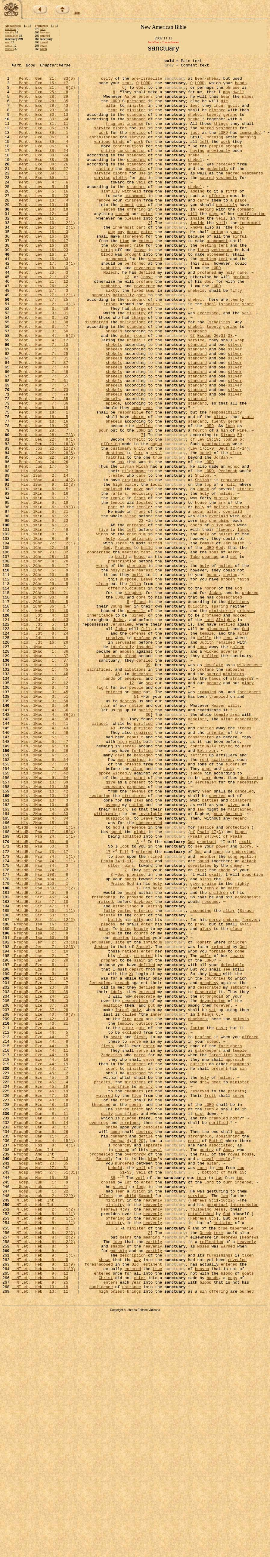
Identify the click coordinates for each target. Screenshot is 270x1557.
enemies (133, 802)
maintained (239, 959)
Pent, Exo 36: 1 (40, 146)
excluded (131, 1226)
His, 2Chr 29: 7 (40, 693)
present (137, 926)
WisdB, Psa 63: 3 (40, 1003)
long (230, 498)
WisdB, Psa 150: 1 (40, 1047)
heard (130, 1058)
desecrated (246, 850)
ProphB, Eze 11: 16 (40, 1161)
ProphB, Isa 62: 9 (40, 1107)
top (207, 569)
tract (126, 1307)
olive (217, 617)
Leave (147, 682)
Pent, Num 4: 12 (40, 395)
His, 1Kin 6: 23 (40, 612)
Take (195, 655)
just (195, 146)
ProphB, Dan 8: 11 (40, 1323)
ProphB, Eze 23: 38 (40, 1172)
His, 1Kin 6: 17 (40, 585)
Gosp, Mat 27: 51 (40, 1388)
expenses (136, 931)
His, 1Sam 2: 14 (40, 558)
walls (135, 877)
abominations (216, 520)
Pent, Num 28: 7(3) (43, 509)
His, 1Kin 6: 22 (40, 607)
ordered (250, 699)
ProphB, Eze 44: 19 (40, 1264)
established (126, 1074)
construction (131, 168)
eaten (109, 239)
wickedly (122, 915)
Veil (141, 1394)
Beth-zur (206, 888)
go (119, 839)
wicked (211, 769)
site (119, 1118)
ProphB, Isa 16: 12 (40, 1096)
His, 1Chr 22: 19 (40, 645)
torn (206, 921)
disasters (240, 948)
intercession (244, 1432)
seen (119, 1416)
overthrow (135, 1372)
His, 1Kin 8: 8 (40, 634)
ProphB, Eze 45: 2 (40, 1275)
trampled (206, 818)
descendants (248, 1063)
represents (232, 563)
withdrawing (107, 964)
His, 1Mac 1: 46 (40, 796)
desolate (213, 785)
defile (204, 753)
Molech (110, 314)
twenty (214, 125)
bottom (209, 1394)
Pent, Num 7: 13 (40, 401)
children (218, 1058)
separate (152, 1361)
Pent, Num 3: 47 (40, 379)
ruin (105, 834)
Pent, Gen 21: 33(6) (43, 82)
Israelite (229, 352)
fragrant (115, 136)
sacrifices (98, 791)
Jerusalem (233, 639)
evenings (98, 1334)
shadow (117, 1482)
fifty (236, 336)
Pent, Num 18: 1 (40, 482)
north (194, 1356)
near (148, 477)
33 (230, 390)
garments (239, 1264)
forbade (217, 1128)
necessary (247, 926)
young (236, 266)
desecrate (142, 796)
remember (206, 1015)
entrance (136, 617)
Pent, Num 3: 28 (40, 358)
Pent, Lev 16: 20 (40, 282)
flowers (224, 623)
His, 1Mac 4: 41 (40, 856)
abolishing (228, 1350)
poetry (207, 1367)
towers (237, 1134)
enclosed (112, 574)
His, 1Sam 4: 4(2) (43, 563)
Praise (117, 1047)
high (117, 569)
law (205, 303)
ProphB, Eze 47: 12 (40, 1302)
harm (246, 883)
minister (136, 114)
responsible (130, 482)
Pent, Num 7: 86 (40, 471)
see (149, 807)
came (141, 558)
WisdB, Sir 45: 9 (40, 1058)
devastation (212, 1188)
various (102, 157)
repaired (143, 866)
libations (135, 791)
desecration (135, 1188)
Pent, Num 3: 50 (40, 385)
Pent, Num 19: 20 (40, 498)
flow (136, 1302)
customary (121, 525)
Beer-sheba (207, 82)
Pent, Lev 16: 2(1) (43, 255)
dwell (238, 98)
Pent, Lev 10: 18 (40, 233)
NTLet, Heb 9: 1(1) (43, 1493)
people (216, 163)
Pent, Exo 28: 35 (40, 109)
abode (224, 1031)
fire (199, 1031)
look (124, 1003)
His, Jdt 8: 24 (40, 747)
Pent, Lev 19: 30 (40, 309)
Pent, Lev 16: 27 (40, 293)
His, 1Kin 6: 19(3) (43, 596)
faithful (115, 536)
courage (210, 655)
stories (245, 574)
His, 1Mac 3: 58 (40, 829)
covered (217, 942)
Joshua (230, 515)
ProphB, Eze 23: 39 (40, 1177)
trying (226, 883)
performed (135, 303)
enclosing (142, 580)
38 (122, 850)
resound (210, 1069)
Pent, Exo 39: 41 (40, 201)
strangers (240, 802)
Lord (209, 731)
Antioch (233, 964)
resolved (115, 753)
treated (116, 558)
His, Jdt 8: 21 (40, 742)
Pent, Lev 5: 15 (40, 211)
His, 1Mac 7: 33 (40, 904)
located (144, 590)
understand (244, 1009)
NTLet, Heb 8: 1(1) (43, 1443)
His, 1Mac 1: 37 (40, 774)
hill (230, 569)
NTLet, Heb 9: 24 (40, 1520)
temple (117, 585)
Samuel (143, 1123)
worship (118, 1488)
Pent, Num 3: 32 (40, 368)
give (110, 926)
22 (230, 1427)
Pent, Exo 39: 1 (40, 195)
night (140, 986)
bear (225, 103)
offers (106, 1422)
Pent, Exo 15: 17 (40, 87)
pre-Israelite (147, 82)
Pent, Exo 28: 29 (40, 103)
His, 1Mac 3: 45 (40, 818)
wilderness (249, 785)
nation (136, 834)
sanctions (10, 29)
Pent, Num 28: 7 (40, 504)
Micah (142, 547)
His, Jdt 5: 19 (40, 737)
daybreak (143, 1069)
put (151, 1193)
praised (104, 1069)
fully (109, 1080)
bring (217, 266)
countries (214, 1161)
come (136, 477)
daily (107, 1323)
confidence (101, 1531)
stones (244, 861)
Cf (192, 390)
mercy (215, 1091)
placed (129, 1329)
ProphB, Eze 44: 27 (40, 1269)
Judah (215, 699)
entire (108, 168)
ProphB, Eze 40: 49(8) (43, 1204)
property (101, 341)
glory (248, 807)
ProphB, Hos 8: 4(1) (43, 1361)
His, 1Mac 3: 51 (40, 823)
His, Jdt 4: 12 (40, 726)
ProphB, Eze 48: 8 (40, 1307)
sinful (239, 271)
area (235, 845)
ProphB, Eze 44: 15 (40, 1253)
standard (136, 125)
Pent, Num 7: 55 (40, 439)
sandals (9, 49)
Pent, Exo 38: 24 (40, 168)
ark (222, 590)
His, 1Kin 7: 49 (40, 623)
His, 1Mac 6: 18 (40, 883)
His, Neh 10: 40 (40, 720)
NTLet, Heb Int (40, 1427)
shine (111, 1340)
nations (130, 1128)
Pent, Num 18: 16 (40, 493)
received (225, 184)
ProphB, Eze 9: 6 (40, 1156)
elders (232, 904)
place (241, 228)
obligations (133, 374)
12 (127, 320)
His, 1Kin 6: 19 (40, 590)
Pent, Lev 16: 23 (40, 287)
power (222, 1003)
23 (140, 612)
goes (141, 341)
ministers (233, 796)
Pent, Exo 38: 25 (40, 179)
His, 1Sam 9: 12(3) (43, 569)
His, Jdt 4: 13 (40, 731)
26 (216, 390)
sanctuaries (11, 35)
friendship (103, 1063)
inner (126, 921)
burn (227, 1405)
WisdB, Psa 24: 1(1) (43, 991)
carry (203, 228)
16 (122, 1399)
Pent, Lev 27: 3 (40, 336)
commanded (250, 146)
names (248, 103)
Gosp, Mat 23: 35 (40, 1383)
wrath (43, 49)
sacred (207, 141)
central (154, 352)
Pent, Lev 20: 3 (40, 314)
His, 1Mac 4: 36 (40, 839)
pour (103, 504)
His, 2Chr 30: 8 (40, 704)
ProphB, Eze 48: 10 (40, 1312)
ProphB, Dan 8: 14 (40, 1334)
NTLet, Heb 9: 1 (40, 1488)
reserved (239, 596)
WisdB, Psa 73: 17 (40, 1009)
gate (141, 1220)
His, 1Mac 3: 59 (40, 834)
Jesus (219, 1438)
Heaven (218, 834)
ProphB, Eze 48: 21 (40, 1318)
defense (137, 747)
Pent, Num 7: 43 (40, 428)
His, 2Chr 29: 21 (40, 699)
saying (230, 677)
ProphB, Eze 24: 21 (40, 1183)
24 (206, 991)
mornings (129, 1334)
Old (135, 1504)
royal (156, 1367)
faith (243, 682)
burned (247, 1536)
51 (136, 823)
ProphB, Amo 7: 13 (40, 1377)
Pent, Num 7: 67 (40, 450)
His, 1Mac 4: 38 (40, 850)
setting (198, 894)
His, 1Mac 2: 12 (40, 807)
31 (223, 390)
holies (226, 580)
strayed (243, 1253)
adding (197, 217)
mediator (223, 1454)
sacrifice (118, 1291)
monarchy (122, 1361)
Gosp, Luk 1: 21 (40, 1411)
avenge (113, 953)
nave (138, 574)
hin (224, 504)
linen (203, 287)
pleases (133, 249)
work (103, 146)
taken (248, 1493)
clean (102, 688)
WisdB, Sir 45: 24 (40, 1063)
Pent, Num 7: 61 (40, 444)
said (227, 910)
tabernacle (241, 1460)
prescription (122, 661)
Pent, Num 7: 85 (40, 466)
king (152, 1377)
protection (237, 980)
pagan (156, 520)
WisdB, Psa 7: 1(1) (43, 980)
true (157, 536)
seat (127, 87)
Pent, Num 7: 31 (40, 417)
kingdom (133, 699)
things (221, 136)
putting (198, 1264)
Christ (106, 1520)
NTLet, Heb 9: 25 (40, 1525)
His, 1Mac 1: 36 (40, 769)
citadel (100, 856)
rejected (220, 1123)
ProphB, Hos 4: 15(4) (43, 1356)
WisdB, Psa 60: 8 (40, 997)
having (197, 168)
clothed (217, 119)
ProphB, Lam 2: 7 (40, 1134)
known (196, 260)
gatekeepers (208, 1248)
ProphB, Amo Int (40, 1367)
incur (219, 114)
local (156, 569)
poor (42, 29)
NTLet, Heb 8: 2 (40, 1460)
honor (213, 677)
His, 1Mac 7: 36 (40, 910)
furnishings (220, 1493)
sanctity (9, 32)
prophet (109, 1139)
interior (216, 866)
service (102, 141)
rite (138, 282)
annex (203, 574)
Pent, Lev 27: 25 (40, 347)
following (200, 1438)
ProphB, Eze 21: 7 (40, 1166)
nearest (144, 672)
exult (245, 997)
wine (242, 504)
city (138, 1091)
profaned (206, 314)
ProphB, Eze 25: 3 (40, 1188)
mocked (240, 726)
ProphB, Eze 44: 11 (40, 1248)
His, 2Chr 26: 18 (40, 682)
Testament (151, 1504)
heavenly (152, 1427)
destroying (251, 921)
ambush (127, 769)
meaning (151, 1471)
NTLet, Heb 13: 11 (40, 1536)
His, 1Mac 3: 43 (40, 812)
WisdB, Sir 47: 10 (40, 1069)
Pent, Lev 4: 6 (40, 206)
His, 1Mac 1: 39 (40, 785)
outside (144, 1215)
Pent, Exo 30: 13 (40, 125)
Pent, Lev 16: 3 (40, 266)
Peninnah (228, 552)
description (133, 1493)
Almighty (225, 731)
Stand (140, 709)
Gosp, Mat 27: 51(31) (44, 1394)
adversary (231, 769)
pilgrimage (134, 552)
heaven (202, 1509)
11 (129, 1020)
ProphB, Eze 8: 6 (40, 1150)
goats (248, 1515)
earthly (154, 1477)
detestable (232, 1145)
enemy (236, 1026)
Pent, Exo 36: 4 (40, 157)
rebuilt (135, 872)
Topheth (203, 1118)
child (130, 1422)
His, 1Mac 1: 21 (40, 764)
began (43, 45)
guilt (234, 114)
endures (231, 1091)
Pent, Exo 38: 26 (40, 184)
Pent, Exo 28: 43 (40, 114)
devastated (199, 1026)
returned (45, 35)
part (141, 233)
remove (103, 228)
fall (145, 742)
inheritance (100, 726)
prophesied (101, 1372)
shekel (195, 125)
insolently (122, 764)
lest (195, 114)
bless (205, 1042)
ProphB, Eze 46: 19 (40, 1296)
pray (199, 1096)
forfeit (135, 515)
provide (135, 1063)
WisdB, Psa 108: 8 (40, 1036)
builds (115, 1091)
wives (234, 953)
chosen (108, 1405)
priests (245, 720)
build (147, 645)
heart (116, 1231)
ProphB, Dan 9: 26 (40, 1345)
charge (139, 358)
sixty (111, 336)
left (204, 157)
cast (199, 1323)
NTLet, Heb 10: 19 (40, 1531)
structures (134, 942)
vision (139, 1416)
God (139, 92)
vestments (226, 141)
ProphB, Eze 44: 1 (40, 1220)
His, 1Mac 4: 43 (40, 861)
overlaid (232, 601)
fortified (142, 888)
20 (141, 1356)
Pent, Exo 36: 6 (40, 163)
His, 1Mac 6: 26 (40, 888)
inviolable (150, 964)
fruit (210, 1302)
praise (209, 1047)
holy (239, 260)
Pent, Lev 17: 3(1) (43, 303)
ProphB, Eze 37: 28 (40, 1199)
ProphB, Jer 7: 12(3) (43, 1123)
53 (129, 1394)
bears (126, 1471)
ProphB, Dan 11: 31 (40, 1350)
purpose (128, 682)
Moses (203, 1482)
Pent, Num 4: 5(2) (43, 390)
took (201, 764)
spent (116, 986)
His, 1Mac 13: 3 (40, 948)
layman (127, 547)
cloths (120, 141)
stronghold (211, 1183)
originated (134, 563)
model (205, 531)
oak (120, 542)
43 (112, 861)
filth (135, 688)
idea (117, 1477)
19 (209, 515)
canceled (244, 937)
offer (114, 693)
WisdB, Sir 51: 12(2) (43, 1091)
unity (140, 525)
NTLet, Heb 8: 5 (40, 1482)
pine (103, 1101)
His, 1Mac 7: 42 (40, 915)
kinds (119, 157)
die (224, 109)
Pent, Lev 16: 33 (40, 298)
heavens (45, 32)
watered (104, 1302)
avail (245, 1096)
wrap (239, 395)
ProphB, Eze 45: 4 (40, 1285)
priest (117, 1536)
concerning (98, 650)
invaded (144, 764)
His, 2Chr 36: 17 (40, 715)
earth (234, 1053)
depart (136, 1150)
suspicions (117, 969)
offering (218, 222)
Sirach (228, 509)
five (103, 623)
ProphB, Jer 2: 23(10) (44, 1118)
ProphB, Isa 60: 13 (40, 1101)
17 (202, 525)
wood (230, 617)
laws (138, 948)
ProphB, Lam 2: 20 (40, 1139)
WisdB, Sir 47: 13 (40, 1074)
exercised (207, 363)
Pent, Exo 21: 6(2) (43, 92)
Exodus (204, 390)
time (124, 276)
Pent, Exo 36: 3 (40, 152)
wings (102, 628)
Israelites (218, 374)
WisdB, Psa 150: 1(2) (43, 1053)
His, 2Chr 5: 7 (40, 666)
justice (205, 980)
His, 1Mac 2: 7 (40, 802)
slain (140, 1139)
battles (210, 948)
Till (124, 1009)
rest (204, 899)
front (243, 249)
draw (204, 1285)
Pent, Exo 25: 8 (40, 98)
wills (234, 834)
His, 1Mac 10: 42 (40, 937)
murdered (124, 1383)
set (233, 655)
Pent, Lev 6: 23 (40, 222)
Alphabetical (13, 25)
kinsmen (133, 228)
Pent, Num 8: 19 (40, 477)
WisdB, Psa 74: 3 (40, 1026)
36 (148, 845)
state (248, 352)
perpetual (217, 1432)
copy (232, 1520)
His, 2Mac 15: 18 (40, 975)
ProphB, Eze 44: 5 (40, 1226)
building (197, 715)
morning (215, 152)
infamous (152, 1118)
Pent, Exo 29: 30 (40, 119)
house (201, 590)
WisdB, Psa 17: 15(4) (43, 986)
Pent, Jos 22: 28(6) (43, 531)
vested (124, 1080)
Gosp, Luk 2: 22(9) (43, 1422)
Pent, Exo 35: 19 (40, 141)
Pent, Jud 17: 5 (40, 547)
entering (143, 1080)
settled (227, 737)
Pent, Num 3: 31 (40, 363)
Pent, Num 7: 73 (40, 455)
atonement (135, 222)
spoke (104, 915)
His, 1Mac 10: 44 (40, 942)
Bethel (216, 1356)
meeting (208, 282)
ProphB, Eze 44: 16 (40, 1258)
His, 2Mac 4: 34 (40, 969)
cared (140, 1253)
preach (122, 1166)
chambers (197, 1210)
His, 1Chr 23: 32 (40, 650)
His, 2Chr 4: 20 (40, 661)
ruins (128, 1026)
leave (140, 287)
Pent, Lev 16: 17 (40, 276)
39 (148, 785)
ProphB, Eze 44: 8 (40, 1237)
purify (145, 839)
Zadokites (111, 1253)
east (220, 1220)
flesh (140, 1231)
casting (104, 190)
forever (250, 1091)
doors (196, 617)
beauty (214, 807)
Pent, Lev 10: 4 (40, 228)
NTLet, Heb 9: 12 (40, 1515)
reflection (211, 1477)
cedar (198, 601)
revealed (237, 1498)
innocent (112, 774)
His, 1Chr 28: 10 (40, 655)
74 (117, 1020)
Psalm (203, 986)
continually (203, 883)
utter (114, 1026)
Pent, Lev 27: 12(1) (43, 341)
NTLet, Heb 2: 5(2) (43, 1438)
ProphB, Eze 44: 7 (40, 1231)
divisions (238, 709)
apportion (252, 1036)
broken (228, 682)
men (128, 715)
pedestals (135, 190)
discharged (96, 374)
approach (234, 1258)
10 (223, 1427)
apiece (113, 471)
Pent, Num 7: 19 (40, 406)
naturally (123, 341)
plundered (217, 742)
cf (192, 515)
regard (240, 969)
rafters (118, 580)
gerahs (230, 125)
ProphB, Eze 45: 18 (40, 1291)
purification (251, 244)
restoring (99, 942)
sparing (219, 715)
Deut (223, 525)
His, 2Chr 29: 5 (40, 688)
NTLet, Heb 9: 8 (40, 1498)
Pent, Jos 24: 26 (40, 542)
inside (197, 249)
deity (107, 82)
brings (134, 1536)
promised (206, 997)
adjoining (142, 634)
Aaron (130, 103)
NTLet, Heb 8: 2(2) (43, 1466)
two (203, 612)
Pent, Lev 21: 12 (40, 320)
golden (237, 764)
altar (111, 114)
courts (141, 1107)
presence (136, 109)
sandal (9, 45)
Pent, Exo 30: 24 (40, 130)
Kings (208, 1204)
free (127, 1210)
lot (128, 1405)
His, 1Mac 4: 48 (40, 866)
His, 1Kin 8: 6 (40, 628)
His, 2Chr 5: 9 (40, 672)
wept (206, 910)
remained (225, 758)
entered (114, 818)
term (218, 1466)
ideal (210, 352)
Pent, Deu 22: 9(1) (43, 515)
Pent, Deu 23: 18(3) (43, 520)
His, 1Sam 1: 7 (40, 552)
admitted (131, 991)
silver (235, 401)
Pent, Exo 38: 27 (40, 190)
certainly (226, 233)
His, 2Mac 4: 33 (40, 964)
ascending (200, 1080)
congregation (242, 1015)
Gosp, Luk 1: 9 (40, 1405)
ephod (234, 547)
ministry (136, 363)
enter (147, 244)
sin (243, 1269)
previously (218, 168)
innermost (250, 255)
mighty (242, 1047)
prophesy (209, 1166)
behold (115, 1388)
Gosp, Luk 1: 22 (40, 1416)
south (135, 1312)
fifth (231, 217)
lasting (154, 1074)
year (206, 937)
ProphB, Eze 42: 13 (40, 1210)
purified (143, 856)
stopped (233, 163)
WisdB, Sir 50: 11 (40, 1085)
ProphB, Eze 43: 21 (40, 1215)
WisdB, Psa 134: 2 (40, 1042)
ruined (136, 726)
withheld (131, 217)
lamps (243, 623)
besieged (143, 894)
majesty (107, 1085)
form (138, 531)
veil (141, 206)
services (197, 1422)
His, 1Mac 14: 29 (40, 959)
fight (102, 812)
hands (241, 87)
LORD (145, 87)
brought (133, 293)
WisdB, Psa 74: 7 (40, 1031)
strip (107, 287)
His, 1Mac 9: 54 (40, 921)
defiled (146, 314)
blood (107, 293)
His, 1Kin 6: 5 (40, 574)
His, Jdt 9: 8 (40, 753)
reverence (144, 309)
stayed (120, 1411)
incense (135, 136)
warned (228, 1482)
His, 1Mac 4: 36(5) (43, 845)
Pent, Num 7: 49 (40, 433)
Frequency (41, 25)
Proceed (123, 645)
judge (196, 915)
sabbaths (110, 309)
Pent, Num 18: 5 (40, 488)
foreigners (249, 818)
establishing (103, 152)
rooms (140, 390)
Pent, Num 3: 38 (40, 374)
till (192, 244)
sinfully (110, 217)
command (245, 239)
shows (104, 1498)
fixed (137, 336)
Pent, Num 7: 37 (40, 423)
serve (135, 1237)
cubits (221, 585)
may (226, 98)
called (129, 1204)
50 (239, 509)
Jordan (221, 536)
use (141, 141)
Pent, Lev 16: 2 (40, 249)
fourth (200, 504)
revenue (137, 937)
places (108, 1096)
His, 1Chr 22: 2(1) (43, 639)
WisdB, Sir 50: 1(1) (43, 1080)
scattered (221, 899)
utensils (136, 395)
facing (197, 1220)
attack (249, 1020)
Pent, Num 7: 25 (40, 412)
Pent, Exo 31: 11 (40, 136)
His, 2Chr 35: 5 (40, 709)
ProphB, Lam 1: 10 (40, 1128)
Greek (205, 1466)
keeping (205, 239)
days (214, 244)
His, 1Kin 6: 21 (40, 601)
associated (220, 1361)
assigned (136, 1275)
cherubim (218, 612)
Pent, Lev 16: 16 (40, 271)
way (111, 266)
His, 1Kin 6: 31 (40, 617)
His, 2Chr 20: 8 (40, 677)
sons (214, 650)
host (235, 1329)
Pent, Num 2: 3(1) (43, 352)
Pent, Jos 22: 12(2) (43, 525)
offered (250, 1231)
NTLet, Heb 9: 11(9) (43, 1504)
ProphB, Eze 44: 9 (40, 1242)
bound (203, 1020)
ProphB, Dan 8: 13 (40, 1329)
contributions (128, 163)
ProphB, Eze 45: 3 (40, 1280)
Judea (119, 731)
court (140, 921)
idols (116, 1177)
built (137, 677)
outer (126, 390)
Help (77, 12)
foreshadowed (99, 1504)
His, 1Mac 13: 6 (40, 953)
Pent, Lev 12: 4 (40, 244)
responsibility (225, 482)
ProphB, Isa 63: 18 (40, 1112)
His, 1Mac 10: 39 (40, 926)
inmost (127, 233)
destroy (128, 829)
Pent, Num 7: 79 (40, 460)
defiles (144, 498)
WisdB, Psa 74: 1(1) (43, 1015)
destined (115, 531)
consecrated (229, 704)
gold (246, 607)
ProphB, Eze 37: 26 (40, 1193)
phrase (232, 92)
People (146, 1020)
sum (149, 336)
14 (244, 525)
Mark (232, 1394)
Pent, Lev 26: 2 (40, 331)
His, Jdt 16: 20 (40, 758)
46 (117, 796)
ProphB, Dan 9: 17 (40, 1340)
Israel (122, 639)
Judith (207, 758)
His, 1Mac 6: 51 (40, 894)
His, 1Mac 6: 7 (40, 877)
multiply (112, 1193)
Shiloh (202, 558)
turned (44, 42)
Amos (227, 1367)
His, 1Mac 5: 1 (40, 872)
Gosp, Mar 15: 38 (40, 1400)
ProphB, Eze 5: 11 (40, 1145)
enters (145, 103)
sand (7, 42)
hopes (241, 986)
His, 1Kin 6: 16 (40, 580)
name (242, 314)
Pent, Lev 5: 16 (40, 217)
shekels (196, 336)
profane (240, 320)
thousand (101, 1312)
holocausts (134, 693)
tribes (110, 352)
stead (213, 1237)
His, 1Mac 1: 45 (40, 791)
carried (205, 861)
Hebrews (198, 1427)
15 (242, 1394)
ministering (222, 720)
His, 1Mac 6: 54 (40, 899)
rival (156, 531)
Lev (200, 515)
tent (112, 119)
